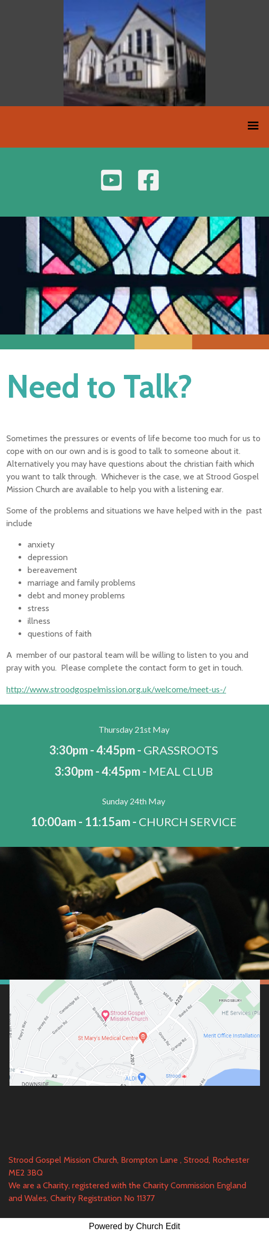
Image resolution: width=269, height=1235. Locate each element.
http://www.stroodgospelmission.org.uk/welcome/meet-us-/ (116, 689)
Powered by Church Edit (135, 1226)
